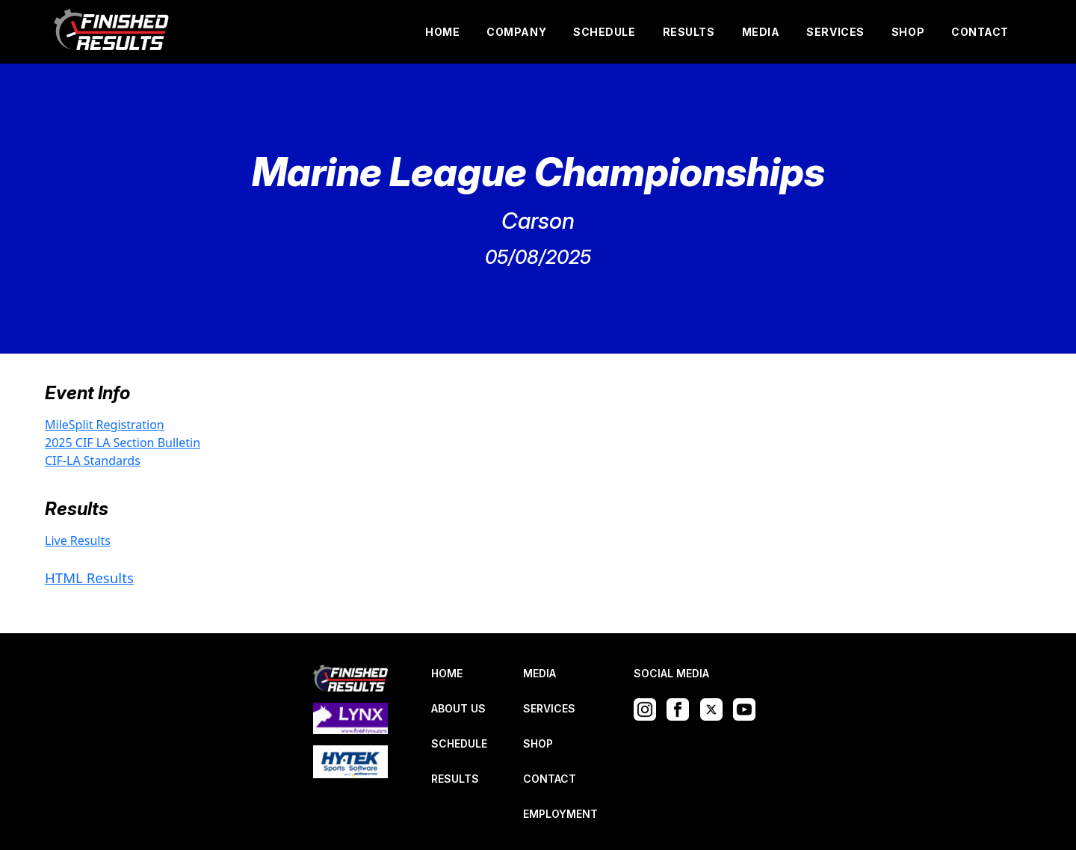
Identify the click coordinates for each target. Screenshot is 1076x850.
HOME (442, 31)
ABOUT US (458, 708)
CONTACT (980, 31)
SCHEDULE (604, 31)
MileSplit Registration (104, 424)
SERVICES (835, 31)
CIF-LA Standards (92, 460)
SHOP (907, 31)
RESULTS (689, 31)
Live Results (78, 540)
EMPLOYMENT (560, 813)
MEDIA (761, 31)
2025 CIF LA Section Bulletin (122, 442)
